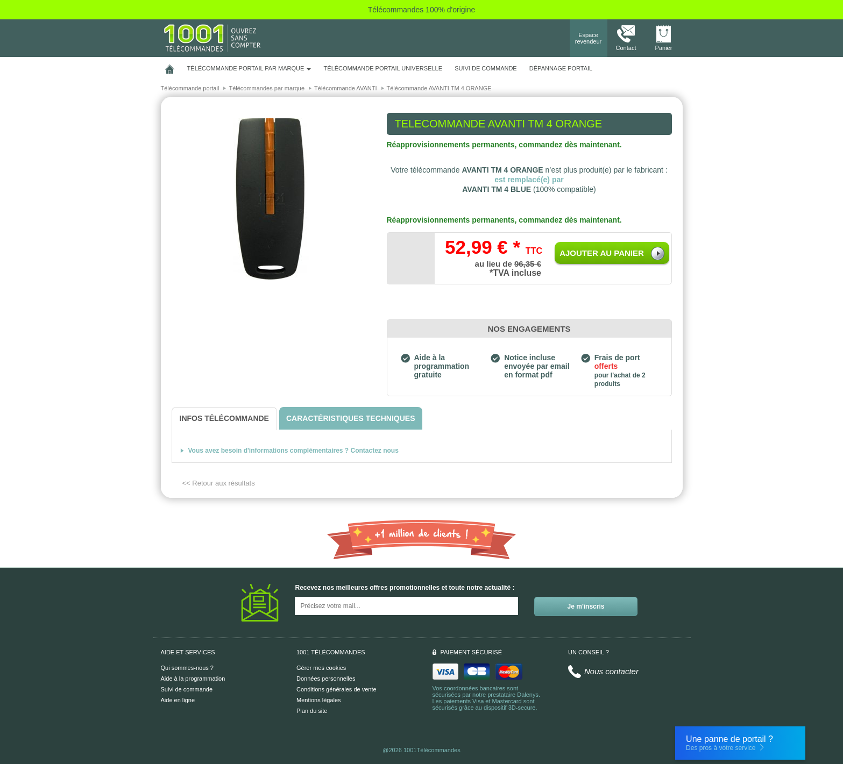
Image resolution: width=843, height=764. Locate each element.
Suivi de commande (187, 689)
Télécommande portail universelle (383, 68)
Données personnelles (325, 678)
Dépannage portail (560, 68)
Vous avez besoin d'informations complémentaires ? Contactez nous (293, 450)
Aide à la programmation (193, 678)
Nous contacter (611, 671)
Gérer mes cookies (321, 668)
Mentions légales (318, 700)
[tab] (224, 418)
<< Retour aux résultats (218, 483)
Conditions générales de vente (336, 689)
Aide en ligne (178, 700)
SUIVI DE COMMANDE (486, 68)
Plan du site (311, 711)
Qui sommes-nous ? (187, 668)
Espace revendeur (588, 38)
